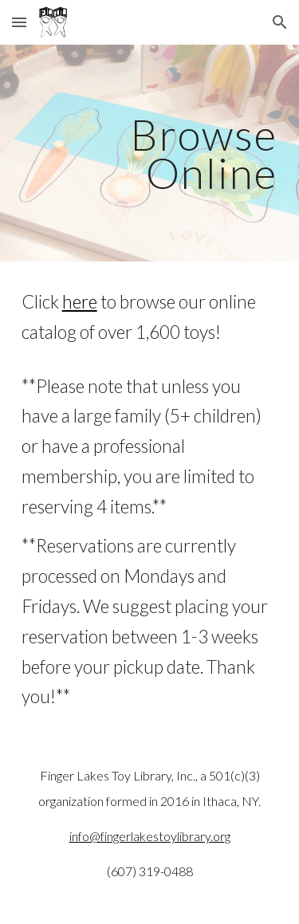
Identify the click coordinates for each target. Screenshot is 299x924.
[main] (150, 153)
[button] (19, 22)
